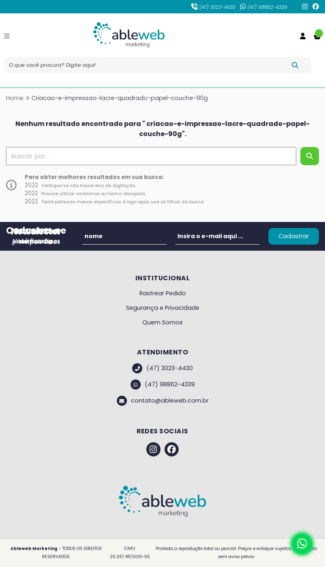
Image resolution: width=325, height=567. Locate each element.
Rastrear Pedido (162, 293)
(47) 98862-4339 (263, 7)
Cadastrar (294, 236)
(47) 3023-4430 (213, 7)
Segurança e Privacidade (162, 308)
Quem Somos (162, 322)
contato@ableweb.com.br (163, 401)
